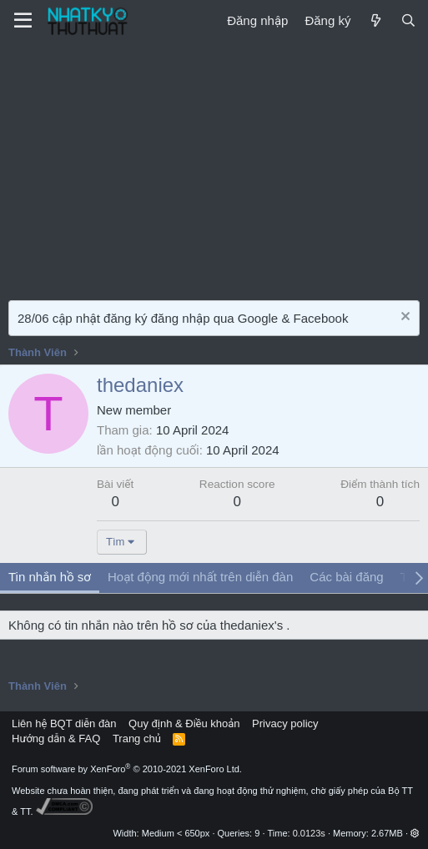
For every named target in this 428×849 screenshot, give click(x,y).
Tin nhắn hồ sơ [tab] (49, 577)
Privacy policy (285, 723)
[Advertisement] (214, 167)
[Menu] (23, 21)
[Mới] (375, 20)
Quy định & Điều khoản (183, 723)
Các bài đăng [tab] (346, 577)
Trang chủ (137, 738)
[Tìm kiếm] (408, 20)
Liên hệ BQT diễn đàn (64, 723)
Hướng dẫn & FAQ (56, 738)
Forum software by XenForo (127, 769)
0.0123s (309, 833)
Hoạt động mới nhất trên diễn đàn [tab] (200, 577)
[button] (415, 833)
